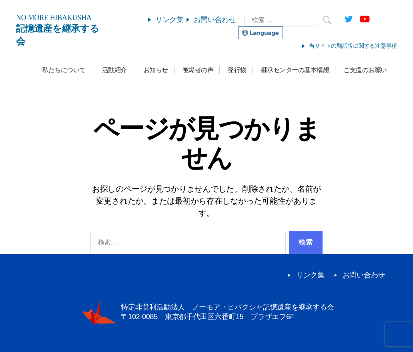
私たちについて (64, 69)
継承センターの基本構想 (295, 69)
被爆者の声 (198, 69)
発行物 (237, 69)
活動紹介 (114, 69)
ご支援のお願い (365, 69)
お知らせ (155, 69)
